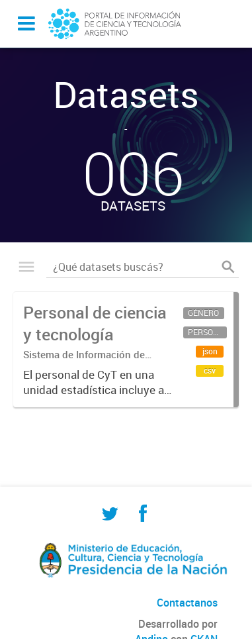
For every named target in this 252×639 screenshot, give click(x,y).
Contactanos (187, 602)
